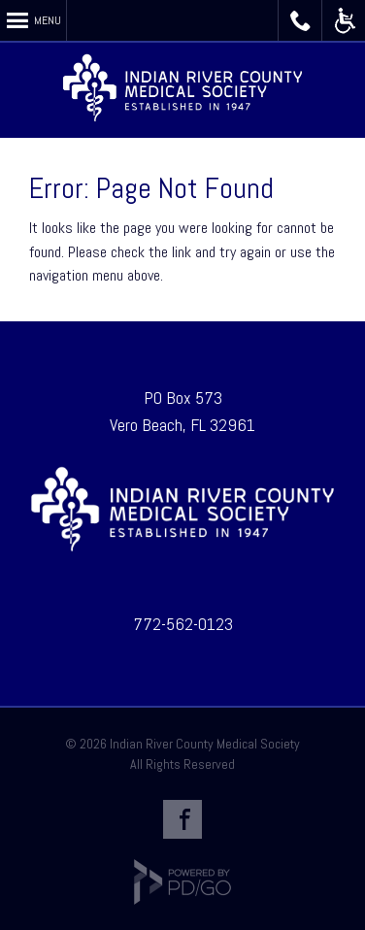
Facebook (182, 819)
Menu (47, 20)
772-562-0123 (183, 624)
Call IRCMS (300, 20)
